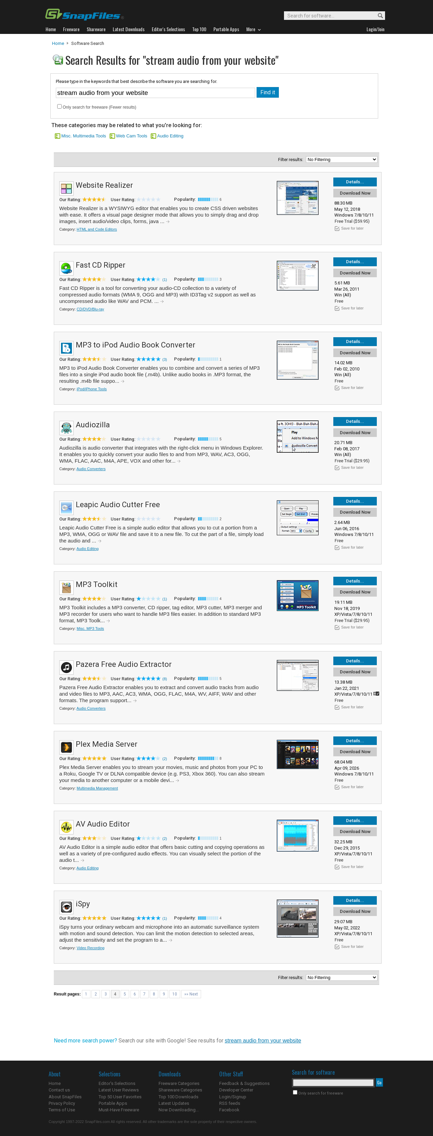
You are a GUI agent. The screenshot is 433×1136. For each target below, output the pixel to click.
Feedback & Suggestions (244, 1083)
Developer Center (236, 1089)
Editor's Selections (117, 1083)
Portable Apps (113, 1103)
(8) (164, 679)
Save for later (352, 228)
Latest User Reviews (119, 1089)
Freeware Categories (179, 1083)
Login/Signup (232, 1096)
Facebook (229, 1109)
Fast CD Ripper (100, 265)
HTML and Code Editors (97, 229)
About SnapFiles (65, 1096)
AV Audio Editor (103, 824)
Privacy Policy (62, 1103)
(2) (164, 759)
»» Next (191, 994)
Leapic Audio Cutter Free (118, 504)
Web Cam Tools (131, 135)
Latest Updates (174, 1103)
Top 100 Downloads (178, 1096)
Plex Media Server (106, 744)
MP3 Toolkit (96, 584)
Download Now (355, 193)
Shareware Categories (180, 1089)
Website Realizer (104, 185)
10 (174, 994)
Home (58, 43)
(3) (164, 359)
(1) (164, 280)
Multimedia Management (97, 788)
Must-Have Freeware (119, 1109)
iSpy (83, 904)
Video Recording (90, 948)
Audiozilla (93, 424)
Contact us (59, 1089)
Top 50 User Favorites (120, 1096)
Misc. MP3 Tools (90, 628)
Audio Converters (91, 469)
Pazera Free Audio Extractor (124, 664)
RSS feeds (229, 1103)
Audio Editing (170, 135)
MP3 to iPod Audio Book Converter (135, 345)
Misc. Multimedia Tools (83, 135)
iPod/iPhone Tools (92, 389)
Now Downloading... (179, 1109)
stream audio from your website (263, 1040)
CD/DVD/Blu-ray (90, 309)
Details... (355, 181)
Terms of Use (62, 1109)
